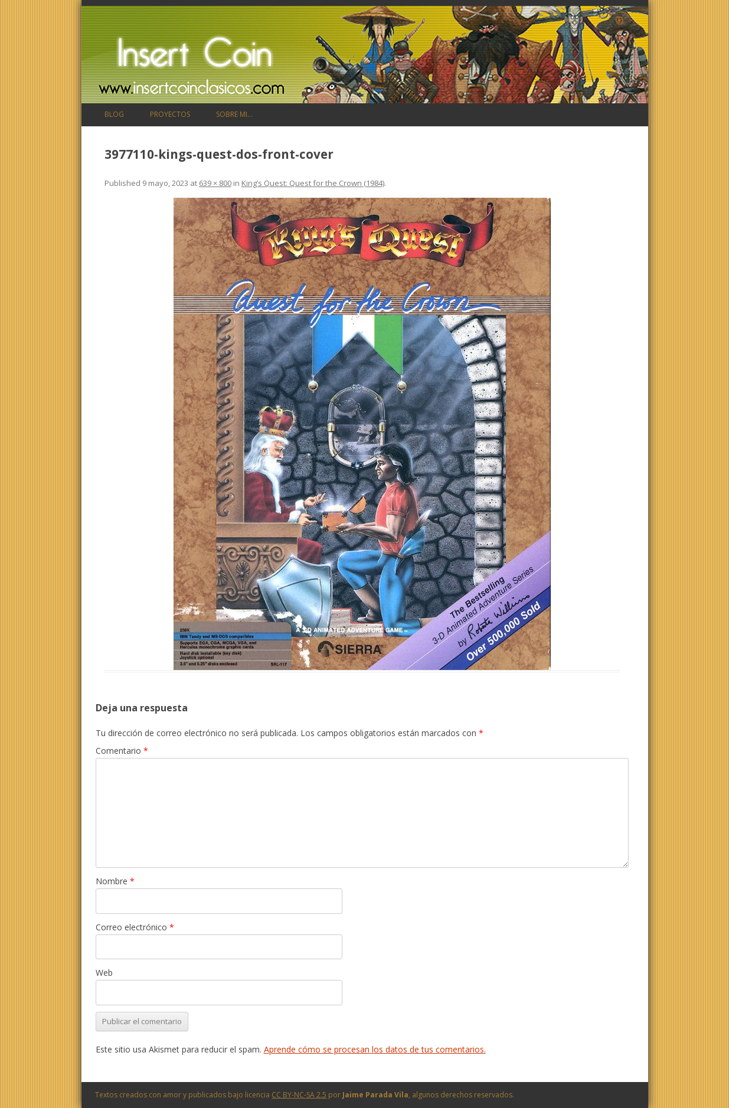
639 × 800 (215, 183)
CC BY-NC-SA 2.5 (299, 1095)
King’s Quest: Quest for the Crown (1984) (312, 183)
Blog (114, 114)
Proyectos (170, 114)
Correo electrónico (135, 927)
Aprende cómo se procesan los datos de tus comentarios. (375, 1049)
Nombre (115, 881)
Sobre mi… (234, 114)
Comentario (122, 750)
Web (104, 972)
